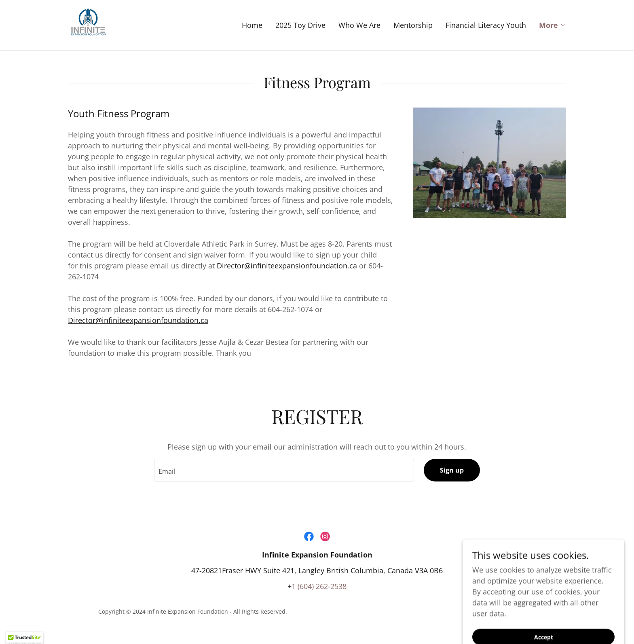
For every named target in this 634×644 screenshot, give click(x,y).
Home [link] (252, 25)
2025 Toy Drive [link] (300, 25)
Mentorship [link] (413, 25)
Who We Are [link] (359, 25)
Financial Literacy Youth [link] (486, 25)
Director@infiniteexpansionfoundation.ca (287, 265)
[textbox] (284, 470)
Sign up (452, 470)
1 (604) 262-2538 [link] (319, 586)
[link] (88, 24)
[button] (552, 25)
